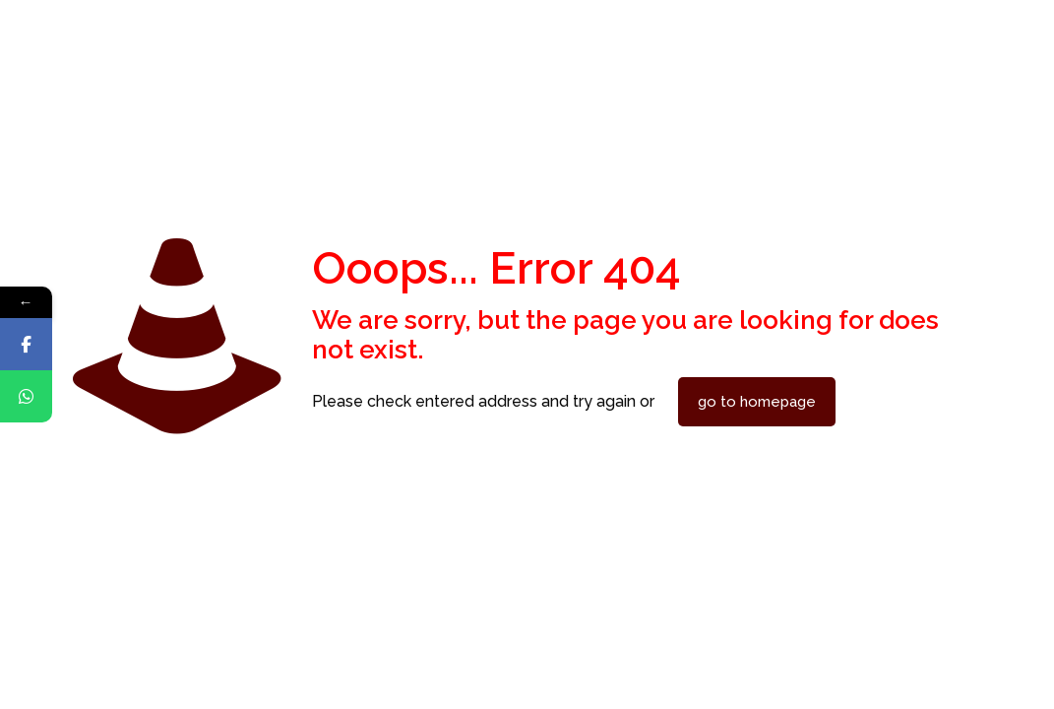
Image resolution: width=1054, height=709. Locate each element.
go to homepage (757, 402)
